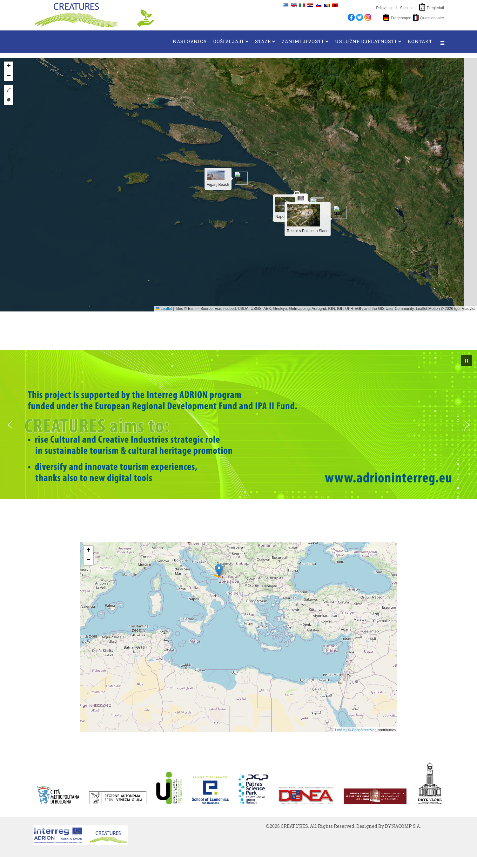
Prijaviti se (384, 8)
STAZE (263, 41)
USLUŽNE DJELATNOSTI (366, 41)
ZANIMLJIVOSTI (303, 41)
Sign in (406, 8)
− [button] (88, 560)
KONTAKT (420, 41)
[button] (466, 360)
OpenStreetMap (364, 730)
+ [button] (88, 550)
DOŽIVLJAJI (228, 41)
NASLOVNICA (190, 41)
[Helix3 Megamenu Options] (442, 43)
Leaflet (340, 730)
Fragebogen (401, 18)
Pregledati (435, 8)
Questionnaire (432, 18)
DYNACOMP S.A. (403, 826)
